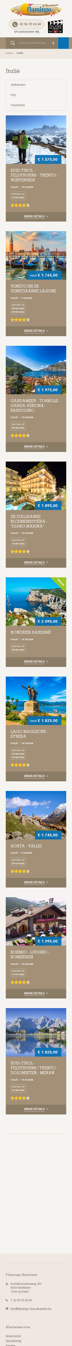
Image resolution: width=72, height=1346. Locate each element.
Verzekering (13, 1341)
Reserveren (13, 1336)
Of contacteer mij (26, 32)
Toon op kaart (20, 1291)
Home (9, 53)
